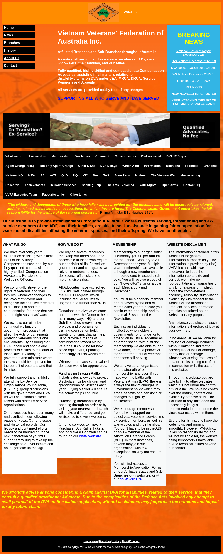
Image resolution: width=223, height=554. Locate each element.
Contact (10, 65)
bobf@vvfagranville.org (151, 547)
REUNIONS (194, 87)
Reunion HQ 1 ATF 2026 (193, 80)
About (125, 541)
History (10, 50)
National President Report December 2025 (193, 52)
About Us (11, 58)
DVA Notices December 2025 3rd (193, 74)
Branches (12, 43)
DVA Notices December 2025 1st (194, 61)
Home (9, 27)
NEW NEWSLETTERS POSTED (194, 94)
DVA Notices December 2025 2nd (193, 67)
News (8, 35)
